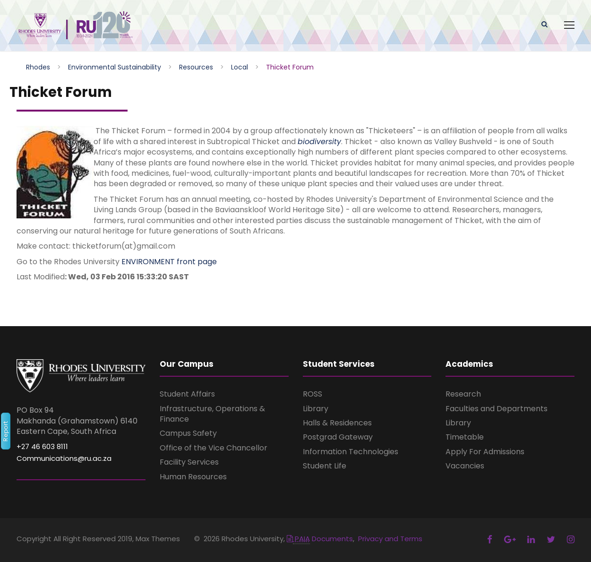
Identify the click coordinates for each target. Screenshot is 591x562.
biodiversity (319, 141)
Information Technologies (350, 451)
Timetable (464, 437)
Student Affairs (187, 394)
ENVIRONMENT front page (169, 261)
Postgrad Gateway (338, 437)
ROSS (312, 394)
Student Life (324, 465)
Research (463, 394)
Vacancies (464, 465)
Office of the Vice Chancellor (213, 447)
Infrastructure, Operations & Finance (212, 413)
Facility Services (189, 462)
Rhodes (38, 67)
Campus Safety (188, 433)
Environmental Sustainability (114, 67)
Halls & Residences (337, 422)
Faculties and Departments (496, 408)
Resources (196, 67)
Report (5, 431)
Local (239, 67)
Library (315, 408)
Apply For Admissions (484, 451)
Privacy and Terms (390, 539)
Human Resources (193, 476)
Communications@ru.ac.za (64, 458)
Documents (320, 539)
